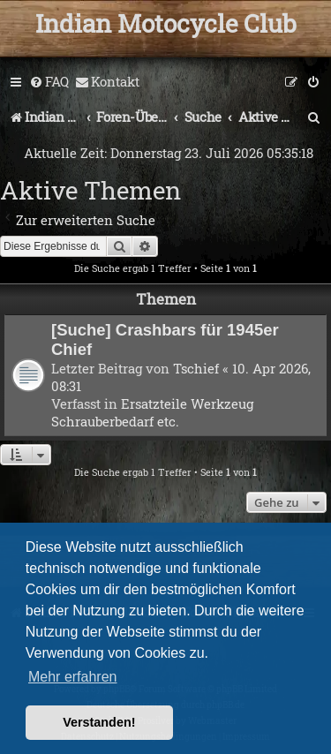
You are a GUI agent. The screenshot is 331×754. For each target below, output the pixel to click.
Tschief (196, 368)
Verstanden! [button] (99, 722)
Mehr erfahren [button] (72, 676)
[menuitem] (49, 82)
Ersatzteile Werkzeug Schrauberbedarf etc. (152, 412)
